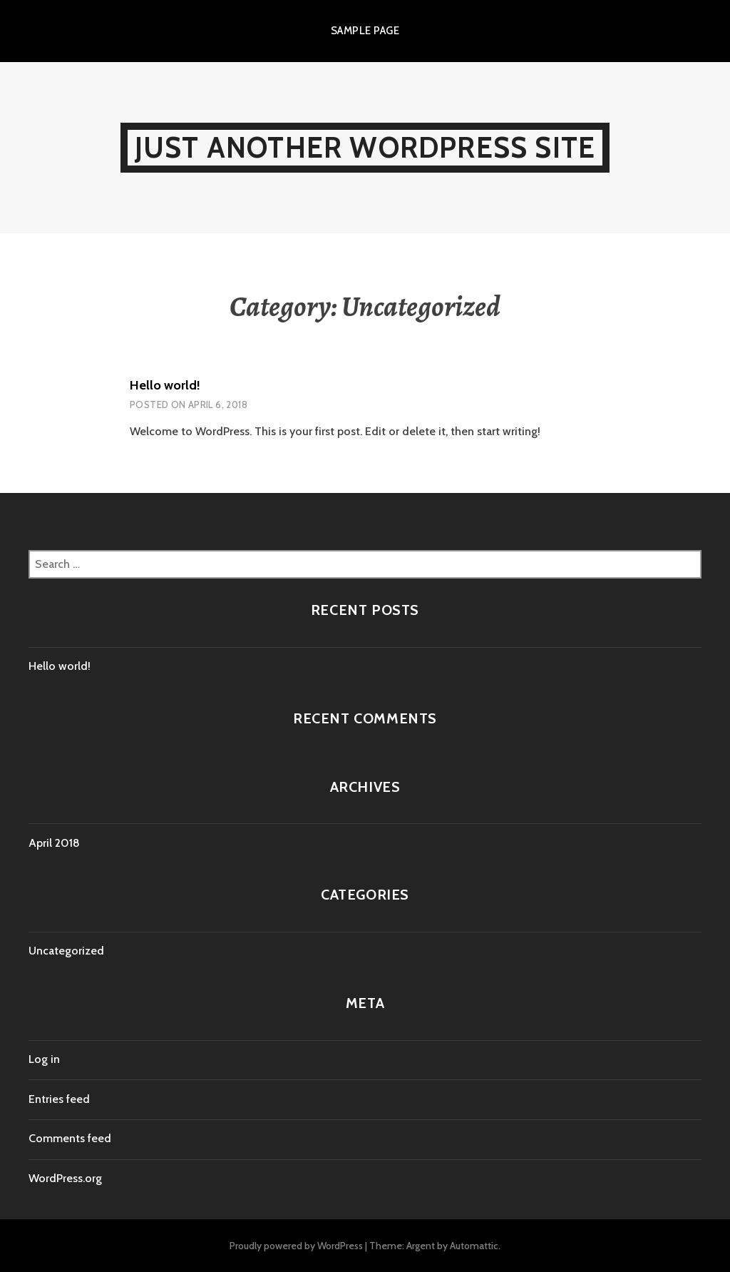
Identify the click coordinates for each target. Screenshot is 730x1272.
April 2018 (54, 843)
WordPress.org (65, 1178)
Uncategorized (66, 950)
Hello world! (165, 385)
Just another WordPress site (365, 147)
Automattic (474, 1245)
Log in (44, 1059)
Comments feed (70, 1138)
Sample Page (365, 30)
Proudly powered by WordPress (296, 1245)
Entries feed (59, 1099)
